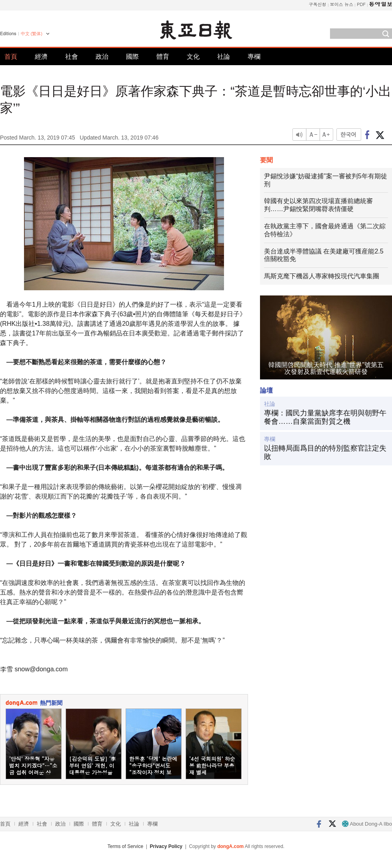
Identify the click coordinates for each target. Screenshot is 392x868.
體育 (162, 56)
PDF (361, 4)
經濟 (41, 56)
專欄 (254, 56)
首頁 (10, 56)
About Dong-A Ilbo (367, 824)
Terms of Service (125, 846)
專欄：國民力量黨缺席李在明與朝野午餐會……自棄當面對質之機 (325, 417)
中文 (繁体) (31, 33)
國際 (132, 56)
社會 (71, 56)
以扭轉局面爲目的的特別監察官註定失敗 (325, 452)
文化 (193, 56)
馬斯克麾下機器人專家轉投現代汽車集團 (321, 276)
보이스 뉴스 (342, 4)
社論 (223, 56)
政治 (102, 56)
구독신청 (317, 4)
